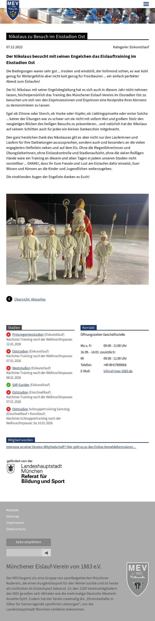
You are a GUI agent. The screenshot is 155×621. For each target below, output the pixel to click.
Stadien (14, 327)
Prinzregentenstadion (28, 335)
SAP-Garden (20, 385)
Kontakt (12, 510)
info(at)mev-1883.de (118, 371)
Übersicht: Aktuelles (30, 299)
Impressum (15, 522)
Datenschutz (16, 529)
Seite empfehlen (28, 542)
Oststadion (20, 351)
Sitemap (12, 516)
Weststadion (21, 368)
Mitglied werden (20, 440)
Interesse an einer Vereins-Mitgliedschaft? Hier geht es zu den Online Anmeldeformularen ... (71, 447)
